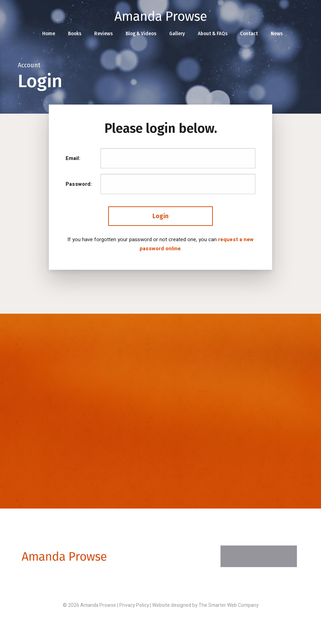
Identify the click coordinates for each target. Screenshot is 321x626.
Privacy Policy (134, 605)
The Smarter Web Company (229, 605)
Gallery (177, 34)
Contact (249, 34)
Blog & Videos (141, 34)
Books (74, 34)
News (277, 34)
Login (160, 216)
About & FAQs (212, 34)
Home (48, 34)
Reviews (103, 34)
